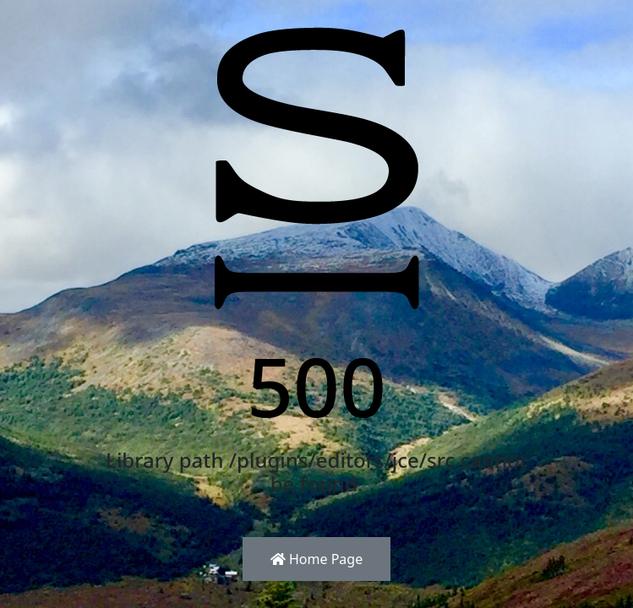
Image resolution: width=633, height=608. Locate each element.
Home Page (316, 559)
